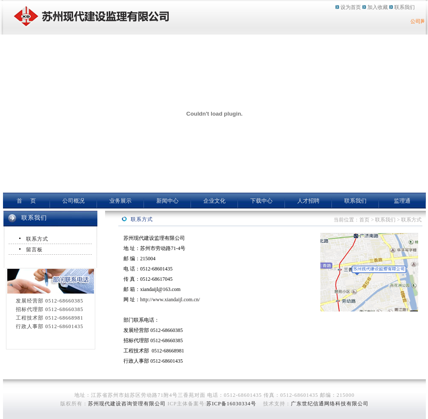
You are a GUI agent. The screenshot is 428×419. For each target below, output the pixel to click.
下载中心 (261, 201)
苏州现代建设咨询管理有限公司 (127, 404)
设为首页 (350, 7)
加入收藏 (377, 7)
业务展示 (120, 201)
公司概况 (73, 201)
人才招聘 (308, 201)
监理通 (402, 201)
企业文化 (214, 201)
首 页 (26, 201)
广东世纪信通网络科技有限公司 (330, 404)
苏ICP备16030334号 (231, 404)
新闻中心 (167, 201)
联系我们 (404, 7)
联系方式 (37, 239)
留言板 (34, 250)
